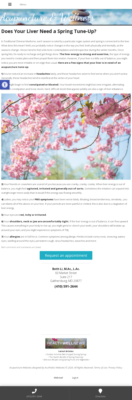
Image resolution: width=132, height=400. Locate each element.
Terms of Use (100, 367)
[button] (5, 85)
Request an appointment (66, 255)
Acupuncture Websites (20, 367)
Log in (75, 377)
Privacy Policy (115, 367)
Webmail (58, 377)
